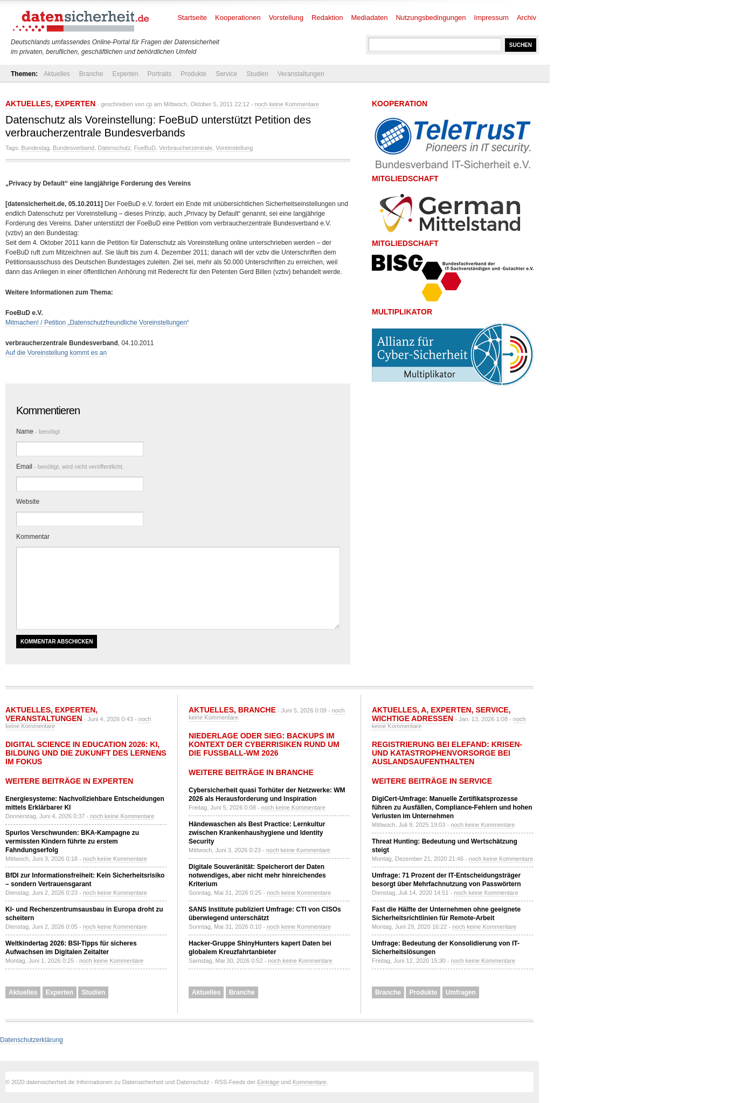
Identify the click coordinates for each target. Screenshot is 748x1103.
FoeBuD (145, 148)
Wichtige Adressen (412, 718)
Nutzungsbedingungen (431, 17)
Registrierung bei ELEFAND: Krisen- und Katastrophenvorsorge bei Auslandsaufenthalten (447, 753)
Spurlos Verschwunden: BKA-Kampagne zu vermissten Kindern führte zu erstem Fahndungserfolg (72, 841)
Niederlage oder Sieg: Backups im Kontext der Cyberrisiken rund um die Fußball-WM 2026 (264, 744)
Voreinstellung (234, 148)
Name (38, 431)
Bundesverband (73, 148)
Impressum (491, 17)
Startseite (192, 17)
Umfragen (461, 992)
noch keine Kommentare (287, 104)
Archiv (526, 17)
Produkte (193, 74)
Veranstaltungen (301, 74)
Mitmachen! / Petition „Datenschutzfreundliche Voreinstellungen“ (97, 322)
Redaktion (327, 17)
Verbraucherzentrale (185, 148)
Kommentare (310, 1082)
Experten (125, 74)
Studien (257, 74)
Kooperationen (238, 17)
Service (226, 74)
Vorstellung (286, 17)
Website (27, 501)
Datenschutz (114, 148)
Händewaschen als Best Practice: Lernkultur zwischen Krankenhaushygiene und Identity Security (257, 832)
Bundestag (35, 148)
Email (70, 466)
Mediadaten (369, 17)
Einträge (268, 1082)
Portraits (159, 74)
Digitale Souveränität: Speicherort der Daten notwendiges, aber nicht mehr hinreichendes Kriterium (257, 875)
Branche (91, 74)
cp (149, 104)
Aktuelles (57, 74)
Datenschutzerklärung (31, 1040)
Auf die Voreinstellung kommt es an (56, 353)
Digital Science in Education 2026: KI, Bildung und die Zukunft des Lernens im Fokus (86, 753)
